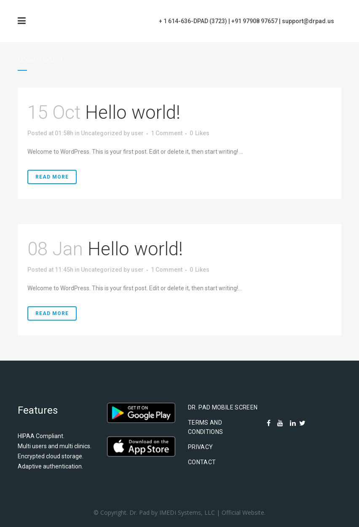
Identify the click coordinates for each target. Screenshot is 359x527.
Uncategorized (101, 133)
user (137, 133)
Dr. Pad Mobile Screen (222, 407)
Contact (202, 462)
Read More (52, 177)
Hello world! (132, 112)
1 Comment (166, 133)
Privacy (200, 447)
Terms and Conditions (205, 427)
